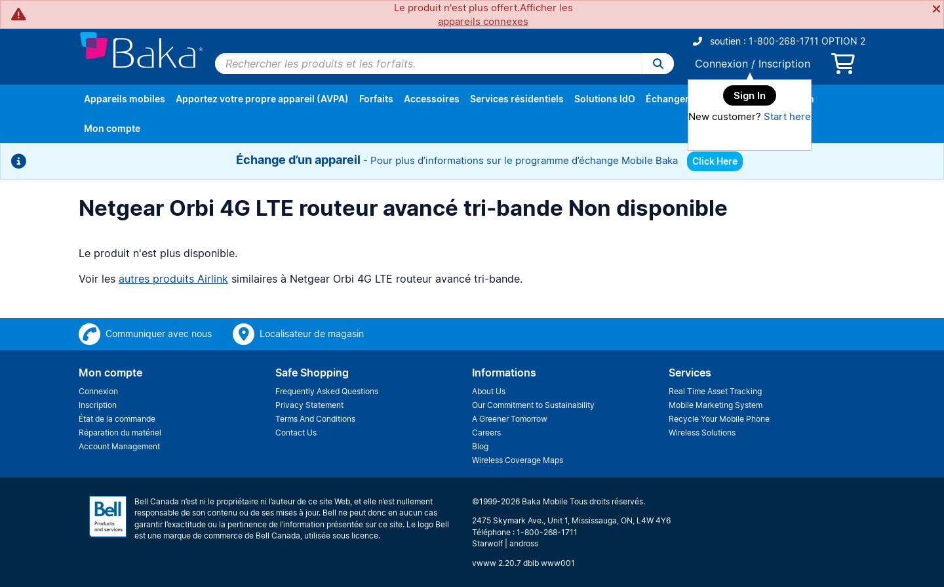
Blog (480, 446)
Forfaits (376, 98)
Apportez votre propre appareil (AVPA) (262, 98)
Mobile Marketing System (715, 405)
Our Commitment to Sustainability (533, 405)
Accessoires (432, 98)
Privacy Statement (309, 405)
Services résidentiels (517, 98)
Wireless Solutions (702, 432)
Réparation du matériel (120, 432)
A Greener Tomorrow (509, 419)
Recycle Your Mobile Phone (719, 419)
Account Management (119, 446)
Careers (486, 432)
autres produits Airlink (173, 278)
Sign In (750, 95)
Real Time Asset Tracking (715, 391)
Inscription (784, 63)
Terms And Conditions (315, 419)
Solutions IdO (604, 98)
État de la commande (117, 419)
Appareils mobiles (124, 98)
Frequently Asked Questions (326, 391)
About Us (488, 391)
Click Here (715, 161)
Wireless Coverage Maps (517, 460)
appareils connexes (483, 21)
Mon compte (112, 128)
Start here (787, 116)
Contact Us (296, 432)
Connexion (721, 63)
